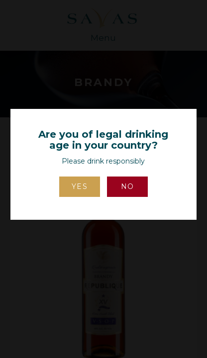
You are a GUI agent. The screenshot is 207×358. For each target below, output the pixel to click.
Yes (80, 186)
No (127, 186)
